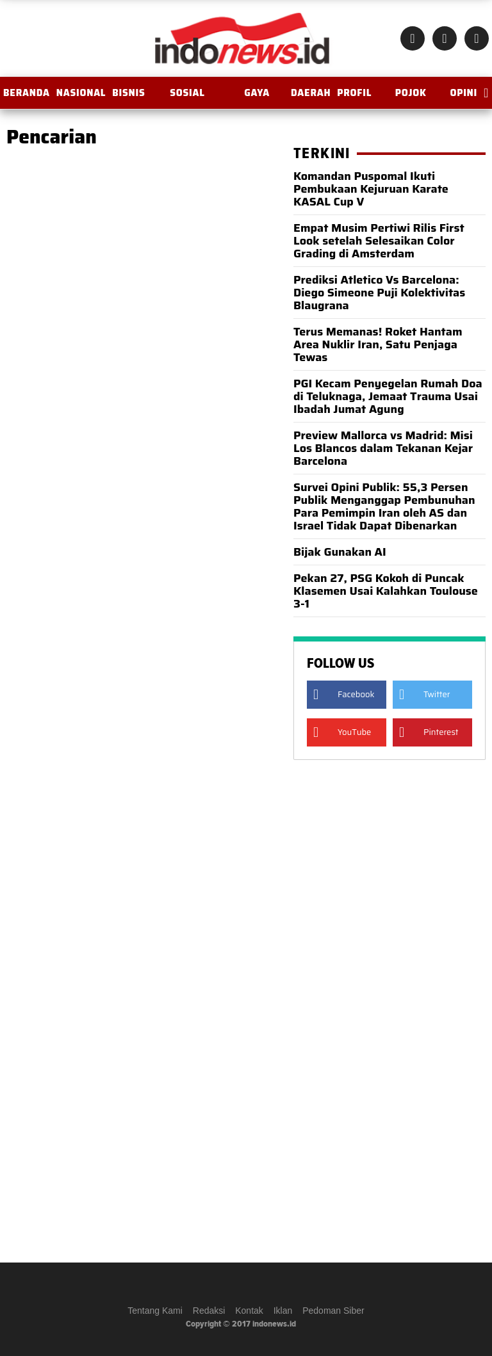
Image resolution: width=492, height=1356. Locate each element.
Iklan (283, 1310)
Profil (354, 93)
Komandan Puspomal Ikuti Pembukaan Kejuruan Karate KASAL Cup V (370, 189)
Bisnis (128, 93)
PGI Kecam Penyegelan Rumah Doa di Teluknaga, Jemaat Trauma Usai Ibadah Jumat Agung (387, 396)
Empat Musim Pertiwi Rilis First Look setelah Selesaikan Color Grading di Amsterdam (378, 240)
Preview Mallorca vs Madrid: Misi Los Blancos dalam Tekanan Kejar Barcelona (383, 448)
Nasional (81, 93)
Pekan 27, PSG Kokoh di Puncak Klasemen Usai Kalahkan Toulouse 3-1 (385, 591)
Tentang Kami (155, 1310)
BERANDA (26, 93)
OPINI (463, 93)
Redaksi (209, 1310)
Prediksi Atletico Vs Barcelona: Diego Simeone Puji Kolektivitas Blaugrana (379, 292)
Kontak (249, 1310)
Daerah (311, 93)
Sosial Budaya (187, 97)
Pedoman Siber (333, 1310)
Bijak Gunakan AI (339, 552)
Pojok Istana (411, 97)
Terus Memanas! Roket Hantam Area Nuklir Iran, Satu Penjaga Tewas (378, 344)
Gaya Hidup (257, 97)
